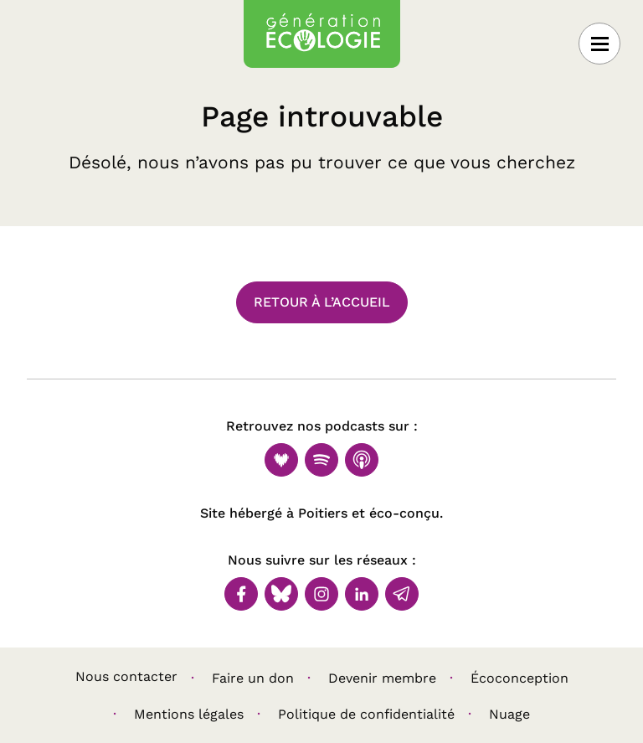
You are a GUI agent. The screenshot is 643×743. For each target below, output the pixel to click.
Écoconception (519, 678)
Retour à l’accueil (322, 302)
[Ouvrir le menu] (599, 43)
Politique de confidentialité (366, 714)
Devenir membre (382, 678)
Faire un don (253, 678)
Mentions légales (189, 714)
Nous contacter (126, 676)
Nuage (509, 714)
